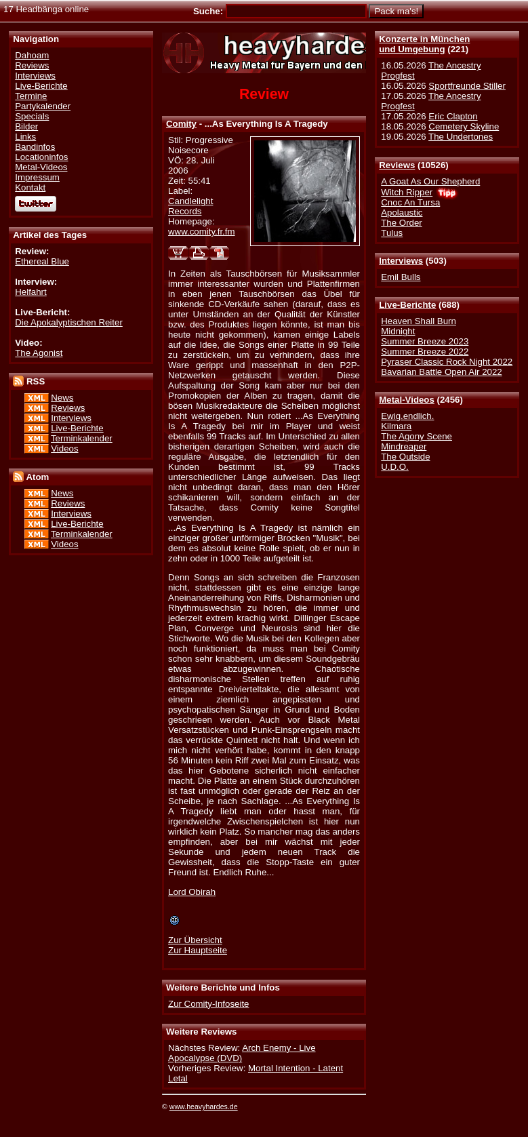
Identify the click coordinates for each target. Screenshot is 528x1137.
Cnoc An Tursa (410, 202)
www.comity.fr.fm (201, 231)
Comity (181, 124)
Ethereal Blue (42, 261)
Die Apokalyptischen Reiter (69, 322)
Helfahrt (30, 292)
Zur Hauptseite (197, 950)
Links (25, 137)
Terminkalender (82, 438)
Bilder (26, 126)
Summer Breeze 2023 (424, 341)
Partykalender (42, 106)
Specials (32, 116)
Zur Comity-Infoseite (208, 1004)
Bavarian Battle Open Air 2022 (441, 372)
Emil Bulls (400, 277)
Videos (64, 448)
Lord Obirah (192, 892)
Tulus (392, 233)
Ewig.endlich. (407, 416)
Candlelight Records (190, 206)
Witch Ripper (406, 192)
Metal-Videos (406, 400)
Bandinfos (35, 147)
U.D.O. (395, 467)
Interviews (401, 261)
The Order (401, 223)
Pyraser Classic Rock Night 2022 (446, 362)
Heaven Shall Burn (418, 321)
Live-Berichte (407, 305)
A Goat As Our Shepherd (430, 181)
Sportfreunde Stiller (467, 86)
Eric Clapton (452, 116)
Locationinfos (41, 157)
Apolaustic (401, 212)
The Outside (405, 457)
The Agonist (38, 353)
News (62, 398)
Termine (31, 96)
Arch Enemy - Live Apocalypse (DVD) (242, 1053)
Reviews (397, 165)
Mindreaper (403, 446)
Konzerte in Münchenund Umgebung (424, 44)
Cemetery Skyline (463, 126)
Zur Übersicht (195, 940)
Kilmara (396, 426)
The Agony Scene (416, 436)
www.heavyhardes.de (203, 1106)
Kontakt (30, 187)
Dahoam (32, 55)
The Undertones (460, 137)
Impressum (37, 177)
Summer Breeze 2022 (424, 351)
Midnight (398, 331)
